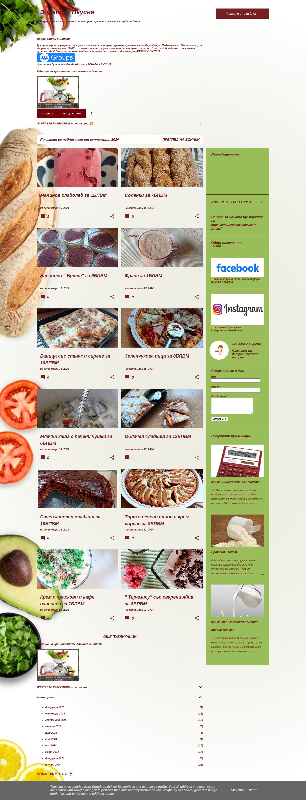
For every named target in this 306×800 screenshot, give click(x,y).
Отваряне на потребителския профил (245, 354)
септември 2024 (55, 720)
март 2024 (52, 751)
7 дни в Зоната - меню (104, 113)
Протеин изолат (224, 552)
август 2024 (53, 726)
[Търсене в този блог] (247, 14)
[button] (112, 217)
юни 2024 (51, 739)
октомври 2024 (55, 713)
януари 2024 (53, 764)
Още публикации (119, 637)
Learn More (237, 790)
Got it (253, 790)
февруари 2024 (54, 758)
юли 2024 (51, 732)
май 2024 (51, 745)
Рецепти (134, 113)
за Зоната (46, 113)
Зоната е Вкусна (67, 12)
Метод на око (72, 113)
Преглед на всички (181, 139)
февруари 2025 (54, 707)
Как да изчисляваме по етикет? (235, 482)
